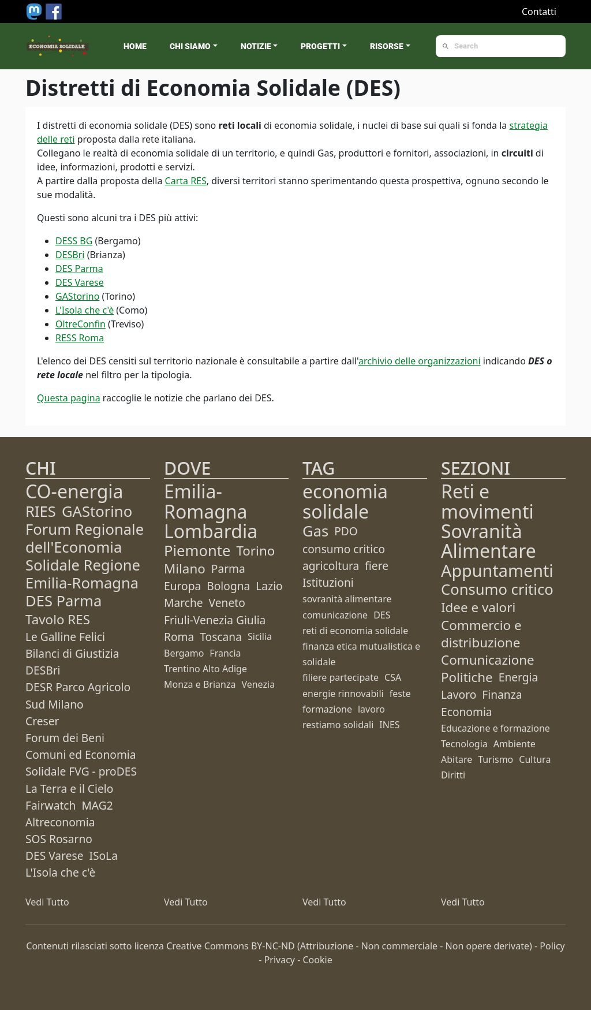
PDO (346, 531)
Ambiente (514, 743)
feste (400, 693)
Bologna (228, 586)
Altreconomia (60, 822)
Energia (518, 677)
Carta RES (186, 180)
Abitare (456, 759)
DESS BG (73, 240)
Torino (255, 551)
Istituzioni (328, 582)
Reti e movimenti (487, 501)
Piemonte (197, 551)
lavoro (371, 709)
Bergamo (184, 653)
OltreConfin (80, 324)
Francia (225, 653)
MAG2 (97, 805)
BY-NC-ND (273, 946)
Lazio (269, 586)
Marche (183, 602)
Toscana (221, 636)
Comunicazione (487, 660)
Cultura (535, 759)
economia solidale (345, 501)
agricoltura (330, 565)
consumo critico (343, 549)
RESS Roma (79, 337)
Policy (552, 946)
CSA (392, 677)
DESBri (70, 254)
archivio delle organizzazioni (419, 361)
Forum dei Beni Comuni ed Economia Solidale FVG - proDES (81, 754)
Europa (182, 586)
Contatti (539, 11)
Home (135, 46)
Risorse (386, 46)
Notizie (256, 46)
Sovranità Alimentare (488, 541)
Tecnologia (464, 743)
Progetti (320, 46)
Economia (466, 712)
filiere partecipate (340, 677)
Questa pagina (68, 398)
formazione (327, 709)
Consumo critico (497, 589)
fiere (376, 565)
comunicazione (335, 615)
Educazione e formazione (495, 728)
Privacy (279, 959)
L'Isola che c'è (84, 310)
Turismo (495, 759)
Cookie (317, 959)
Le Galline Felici (65, 636)
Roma (179, 636)
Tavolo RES (57, 619)
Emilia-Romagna (206, 501)
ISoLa (103, 855)
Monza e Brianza (199, 684)
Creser (42, 721)
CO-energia (74, 491)
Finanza (502, 694)
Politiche (467, 677)
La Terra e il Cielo (69, 788)
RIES (40, 511)
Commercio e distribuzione (481, 633)
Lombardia (210, 531)
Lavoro (458, 694)
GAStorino (77, 296)
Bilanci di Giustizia (72, 653)
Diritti (453, 775)
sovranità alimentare (347, 598)
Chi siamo (190, 46)
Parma (228, 568)
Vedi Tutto (47, 902)
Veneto (227, 602)
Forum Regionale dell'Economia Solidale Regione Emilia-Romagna (84, 556)
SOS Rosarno (58, 839)
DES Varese (79, 282)
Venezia (258, 684)
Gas (315, 531)
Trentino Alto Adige (205, 668)
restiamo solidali (337, 724)
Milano (184, 568)
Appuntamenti (497, 570)
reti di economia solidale (355, 630)
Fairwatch (50, 805)
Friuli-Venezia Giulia (214, 620)
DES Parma (79, 268)
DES (381, 615)
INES (389, 724)
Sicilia (260, 636)
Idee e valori (478, 607)
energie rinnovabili (343, 693)
